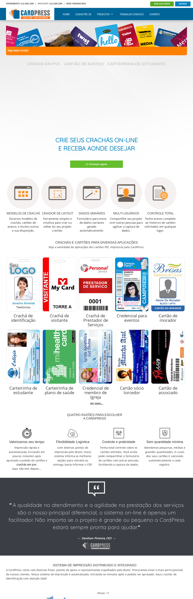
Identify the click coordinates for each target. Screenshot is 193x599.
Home (66, 14)
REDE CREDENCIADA (76, 4)
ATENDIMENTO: (13, 4)
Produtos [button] (105, 14)
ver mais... (96, 403)
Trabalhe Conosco (132, 14)
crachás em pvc (26, 464)
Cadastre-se (83, 14)
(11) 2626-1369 (27, 4)
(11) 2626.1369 (56, 4)
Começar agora (96, 164)
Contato (154, 14)
